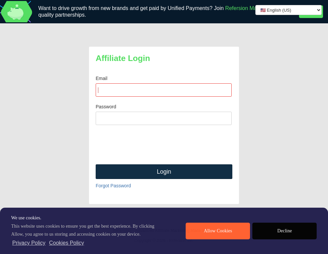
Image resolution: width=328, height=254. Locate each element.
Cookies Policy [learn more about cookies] (66, 243)
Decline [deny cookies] (284, 230)
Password (106, 106)
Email (101, 78)
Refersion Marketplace (252, 8)
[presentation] (146, 145)
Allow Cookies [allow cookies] (218, 230)
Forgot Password (113, 185)
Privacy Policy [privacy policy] (29, 243)
